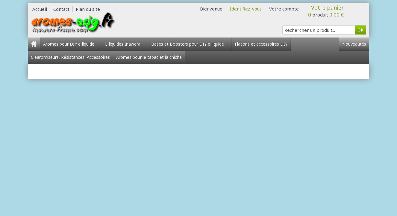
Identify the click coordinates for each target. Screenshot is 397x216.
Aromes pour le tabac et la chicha (149, 57)
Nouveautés (354, 44)
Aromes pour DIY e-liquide (71, 44)
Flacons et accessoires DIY (261, 44)
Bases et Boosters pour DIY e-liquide (189, 44)
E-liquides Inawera (125, 44)
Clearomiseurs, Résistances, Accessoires (70, 57)
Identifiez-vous (246, 9)
